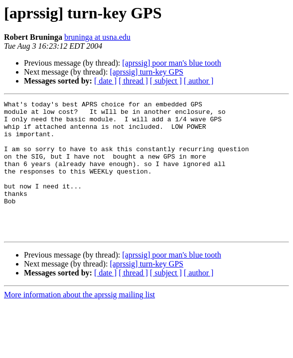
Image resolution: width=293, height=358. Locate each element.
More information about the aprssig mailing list (79, 321)
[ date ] (105, 81)
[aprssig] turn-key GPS (146, 72)
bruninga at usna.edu (97, 37)
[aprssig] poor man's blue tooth (171, 63)
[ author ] (199, 81)
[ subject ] (166, 81)
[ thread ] (133, 81)
